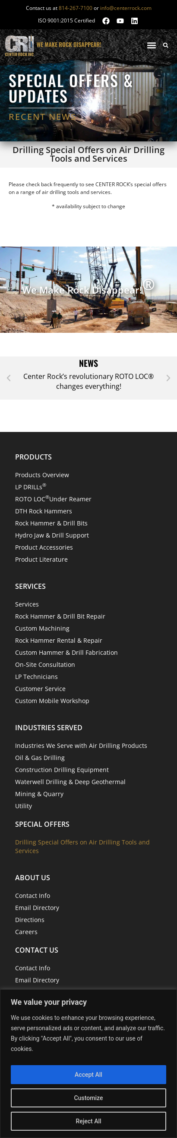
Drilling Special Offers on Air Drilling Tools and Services (82, 846)
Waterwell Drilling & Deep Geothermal (70, 782)
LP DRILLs (30, 486)
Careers (26, 932)
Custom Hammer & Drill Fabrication (66, 652)
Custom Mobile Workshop (52, 701)
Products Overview (42, 475)
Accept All (88, 1074)
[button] (151, 45)
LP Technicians (36, 676)
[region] (88, 1063)
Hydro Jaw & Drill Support (52, 535)
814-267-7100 (75, 8)
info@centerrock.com (126, 8)
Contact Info (32, 895)
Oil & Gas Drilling (40, 757)
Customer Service (40, 689)
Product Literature (41, 559)
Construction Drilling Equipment (62, 770)
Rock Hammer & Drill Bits (51, 523)
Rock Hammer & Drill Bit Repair (60, 616)
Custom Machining (42, 628)
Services (27, 604)
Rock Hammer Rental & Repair (58, 640)
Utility (23, 806)
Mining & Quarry (39, 794)
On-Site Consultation (45, 664)
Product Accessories (44, 547)
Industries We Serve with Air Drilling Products (81, 745)
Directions (29, 920)
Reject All (88, 1121)
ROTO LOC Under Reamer (53, 498)
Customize (88, 1097)
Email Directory (37, 908)
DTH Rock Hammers (43, 511)
